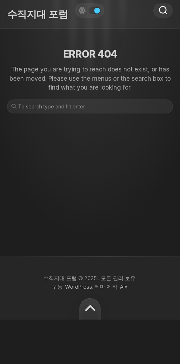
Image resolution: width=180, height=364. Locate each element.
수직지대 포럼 (37, 14)
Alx (123, 286)
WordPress (78, 286)
